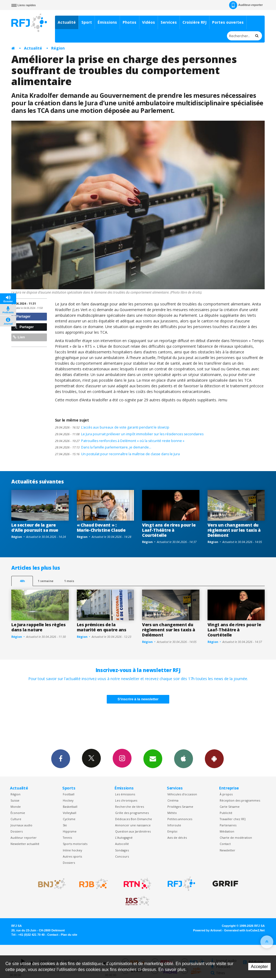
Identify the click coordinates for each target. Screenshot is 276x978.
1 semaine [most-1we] (45, 581)
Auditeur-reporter (246, 5)
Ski (65, 825)
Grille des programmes (132, 813)
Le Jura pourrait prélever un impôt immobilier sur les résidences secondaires (129, 434)
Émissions (107, 22)
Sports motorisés (75, 843)
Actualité (67, 22)
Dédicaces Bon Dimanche (133, 819)
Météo (172, 813)
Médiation (227, 831)
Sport (86, 22)
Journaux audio (21, 825)
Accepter (259, 966)
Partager (21, 316)
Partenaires (228, 825)
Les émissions (125, 794)
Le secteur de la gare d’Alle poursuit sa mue (34, 527)
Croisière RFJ (194, 22)
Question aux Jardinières (133, 831)
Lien (19, 337)
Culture (16, 819)
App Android (214, 758)
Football (68, 794)
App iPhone (183, 758)
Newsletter (227, 850)
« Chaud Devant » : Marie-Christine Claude (101, 527)
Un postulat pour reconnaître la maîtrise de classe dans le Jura (117, 454)
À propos (226, 794)
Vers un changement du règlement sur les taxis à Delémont (234, 530)
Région (58, 48)
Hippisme (70, 831)
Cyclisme (69, 819)
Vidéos (148, 22)
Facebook (60, 758)
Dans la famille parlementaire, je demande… (103, 447)
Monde (16, 806)
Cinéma (172, 800)
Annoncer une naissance (133, 825)
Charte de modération (236, 837)
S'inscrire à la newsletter (138, 699)
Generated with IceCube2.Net (244, 930)
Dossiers (17, 831)
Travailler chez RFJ (233, 819)
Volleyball (69, 813)
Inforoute (174, 825)
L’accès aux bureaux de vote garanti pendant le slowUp (112, 427)
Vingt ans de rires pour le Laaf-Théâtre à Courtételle (169, 530)
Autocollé (122, 843)
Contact (225, 843)
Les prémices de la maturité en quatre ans (101, 627)
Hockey (68, 800)
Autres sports (72, 856)
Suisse (15, 800)
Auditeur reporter (24, 837)
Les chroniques (126, 800)
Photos (129, 22)
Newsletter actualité (25, 843)
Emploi (172, 831)
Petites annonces (179, 819)
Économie (18, 813)
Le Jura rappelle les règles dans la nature (38, 627)
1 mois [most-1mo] (69, 581)
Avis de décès (177, 837)
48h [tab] (22, 581)
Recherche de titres (129, 806)
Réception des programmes (240, 800)
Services (169, 22)
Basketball (70, 806)
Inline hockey (72, 850)
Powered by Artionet (207, 930)
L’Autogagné (124, 837)
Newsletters (152, 758)
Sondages (122, 850)
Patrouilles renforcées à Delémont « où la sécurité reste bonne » (119, 440)
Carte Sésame (230, 806)
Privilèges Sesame (180, 806)
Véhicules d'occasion (182, 794)
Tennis (67, 837)
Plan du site (69, 934)
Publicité (226, 813)
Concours (122, 856)
